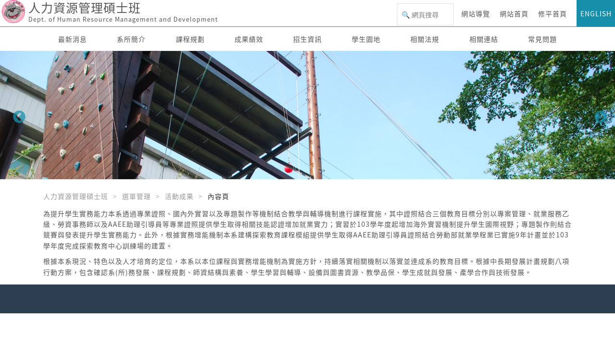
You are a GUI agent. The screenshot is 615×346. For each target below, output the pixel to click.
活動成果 (179, 196)
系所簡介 (131, 39)
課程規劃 (190, 39)
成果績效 (248, 39)
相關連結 (483, 39)
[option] (307, 115)
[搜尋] (425, 15)
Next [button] (598, 115)
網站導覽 (475, 13)
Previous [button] (17, 115)
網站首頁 (514, 13)
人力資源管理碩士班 (75, 196)
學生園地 (366, 39)
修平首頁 (552, 13)
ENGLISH (596, 13)
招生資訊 (307, 39)
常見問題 (542, 39)
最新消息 (72, 39)
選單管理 (136, 196)
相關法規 (424, 39)
